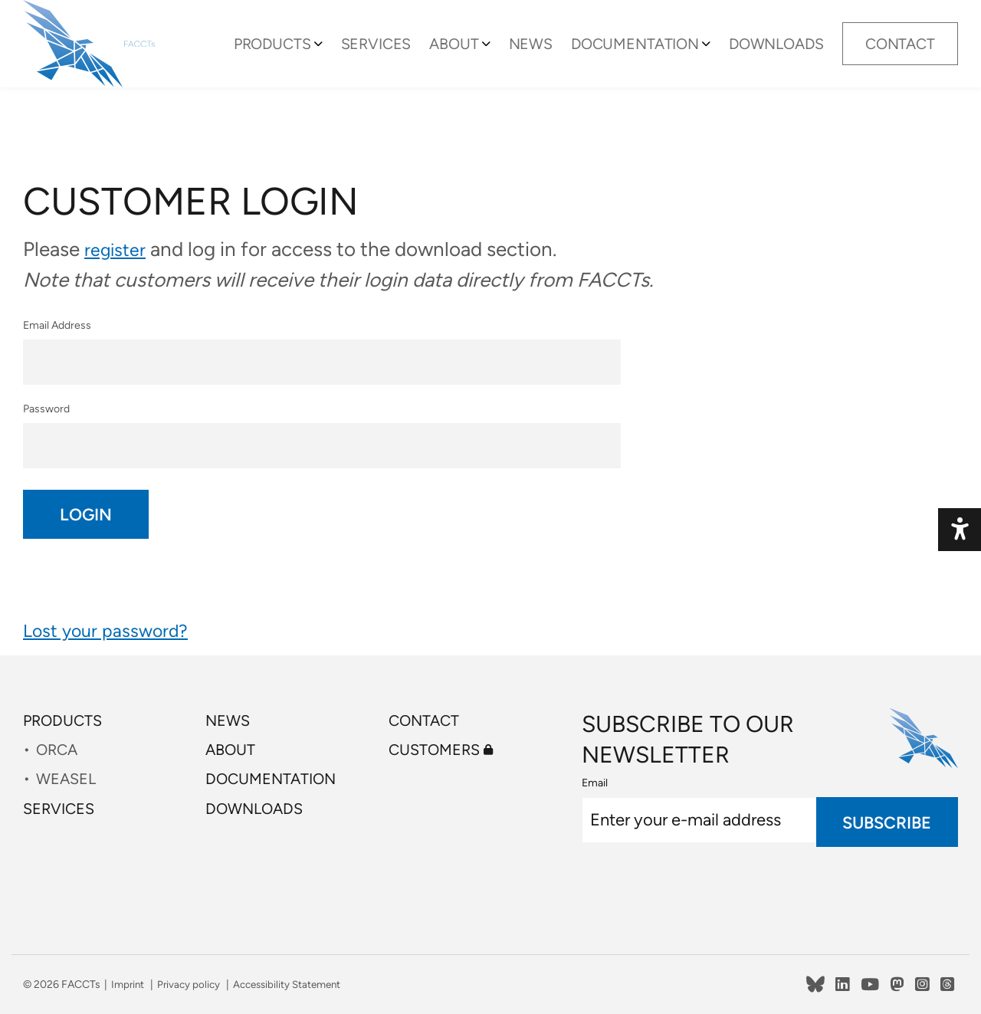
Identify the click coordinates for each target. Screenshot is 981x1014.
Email (595, 782)
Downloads (777, 55)
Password (322, 434)
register (118, 249)
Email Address (322, 346)
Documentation (645, 55)
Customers (447, 756)
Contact (898, 55)
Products (307, 55)
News (549, 55)
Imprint (128, 984)
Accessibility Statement (295, 984)
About (477, 55)
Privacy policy (192, 984)
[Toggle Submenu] (349, 55)
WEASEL (70, 789)
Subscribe (886, 822)
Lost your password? (115, 639)
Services (404, 55)
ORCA (60, 756)
